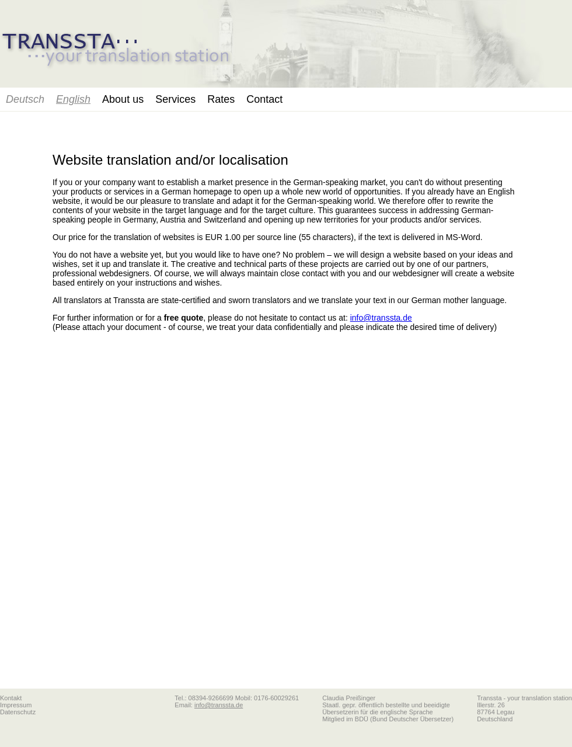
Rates (221, 99)
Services (175, 99)
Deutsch (25, 99)
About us (123, 99)
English (73, 99)
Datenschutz (18, 711)
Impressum (16, 704)
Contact (264, 99)
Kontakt (11, 697)
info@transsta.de (381, 317)
